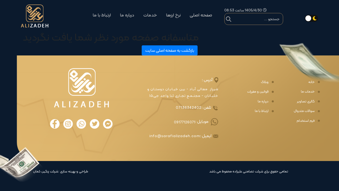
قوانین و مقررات (258, 91)
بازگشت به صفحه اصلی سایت (169, 50)
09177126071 (184, 122)
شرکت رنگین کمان (45, 171)
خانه (311, 82)
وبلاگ (265, 82)
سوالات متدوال (304, 111)
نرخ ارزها (173, 15)
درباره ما (127, 15)
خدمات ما (308, 91)
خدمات (150, 15)
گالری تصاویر (306, 101)
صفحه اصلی (201, 15)
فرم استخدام (306, 120)
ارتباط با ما (102, 15)
